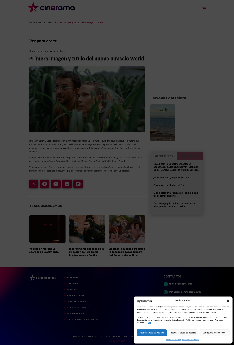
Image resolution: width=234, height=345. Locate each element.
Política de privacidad (190, 340)
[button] (228, 300)
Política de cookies (173, 340)
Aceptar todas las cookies (152, 333)
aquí (149, 323)
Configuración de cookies (215, 333)
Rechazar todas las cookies (183, 333)
